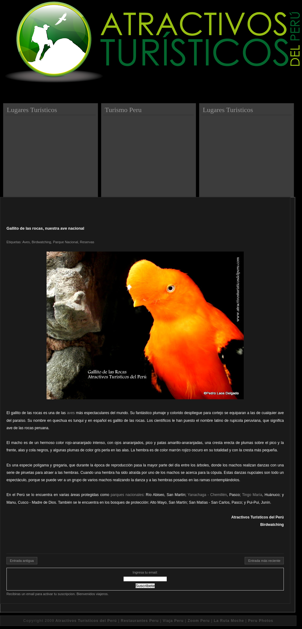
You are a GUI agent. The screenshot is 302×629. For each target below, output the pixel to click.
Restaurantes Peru (140, 621)
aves (71, 413)
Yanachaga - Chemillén (207, 495)
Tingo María (252, 495)
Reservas (87, 242)
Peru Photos (260, 621)
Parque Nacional (65, 242)
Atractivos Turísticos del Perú (86, 621)
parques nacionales (127, 495)
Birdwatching (41, 242)
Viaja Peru (173, 621)
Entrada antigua (22, 560)
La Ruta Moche (229, 621)
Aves (26, 242)
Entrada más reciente (264, 560)
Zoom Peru (199, 621)
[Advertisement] (51, 153)
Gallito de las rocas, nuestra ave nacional (45, 228)
